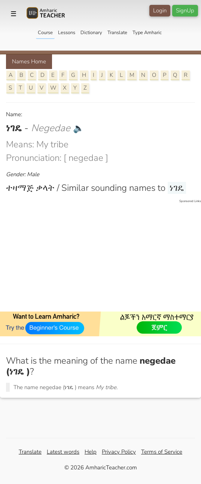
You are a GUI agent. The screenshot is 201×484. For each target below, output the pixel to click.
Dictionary (91, 32)
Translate (117, 32)
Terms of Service (161, 452)
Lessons (66, 32)
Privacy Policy (119, 452)
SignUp (185, 10)
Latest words (63, 452)
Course (45, 32)
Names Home (29, 61)
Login (160, 10)
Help (91, 452)
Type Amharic (147, 32)
